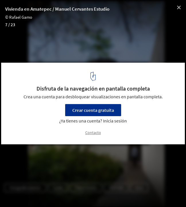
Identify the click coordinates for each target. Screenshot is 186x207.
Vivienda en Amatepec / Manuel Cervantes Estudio (57, 9)
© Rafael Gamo (18, 17)
